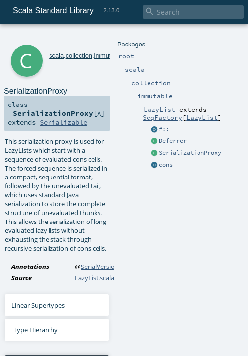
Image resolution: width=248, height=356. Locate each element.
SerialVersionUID (105, 266)
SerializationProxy (190, 152)
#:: (164, 129)
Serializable (63, 122)
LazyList (202, 117)
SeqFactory (162, 117)
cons (166, 164)
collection (79, 55)
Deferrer (173, 140)
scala (56, 55)
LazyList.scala (94, 277)
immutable (108, 55)
